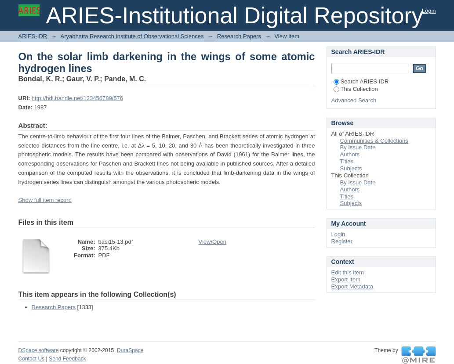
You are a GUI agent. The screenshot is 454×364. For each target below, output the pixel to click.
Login (429, 10)
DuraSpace (130, 350)
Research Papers (239, 36)
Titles (347, 161)
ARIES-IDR (32, 36)
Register (341, 241)
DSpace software (38, 350)
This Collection (356, 89)
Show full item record (45, 200)
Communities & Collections (374, 140)
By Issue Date (358, 147)
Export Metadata (352, 286)
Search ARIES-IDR (361, 81)
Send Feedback (67, 359)
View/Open (212, 241)
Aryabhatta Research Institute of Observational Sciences (131, 36)
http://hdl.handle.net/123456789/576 (77, 98)
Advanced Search (354, 100)
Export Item (345, 279)
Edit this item (347, 272)
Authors (350, 154)
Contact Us (31, 359)
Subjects (351, 168)
